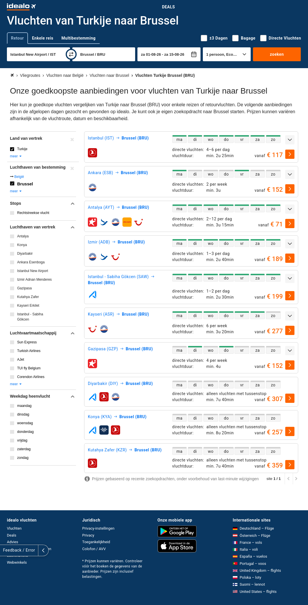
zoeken (277, 54)
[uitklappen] (289, 139)
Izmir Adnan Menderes (34, 280)
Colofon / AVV (94, 549)
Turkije (22, 149)
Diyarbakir (25, 254)
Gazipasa (24, 288)
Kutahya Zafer (28, 297)
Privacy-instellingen (98, 528)
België (19, 177)
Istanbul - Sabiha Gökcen (30, 316)
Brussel (25, 183)
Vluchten (14, 528)
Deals (168, 7)
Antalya (23, 236)
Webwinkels (17, 562)
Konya (22, 245)
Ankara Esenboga (31, 262)
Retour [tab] (17, 38)
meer (16, 156)
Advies (12, 542)
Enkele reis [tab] (42, 38)
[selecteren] (289, 154)
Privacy (88, 535)
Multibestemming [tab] (78, 38)
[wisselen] (71, 54)
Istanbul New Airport (32, 271)
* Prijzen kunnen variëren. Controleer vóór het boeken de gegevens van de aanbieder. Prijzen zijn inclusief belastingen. (112, 569)
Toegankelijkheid (96, 542)
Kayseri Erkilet (28, 306)
